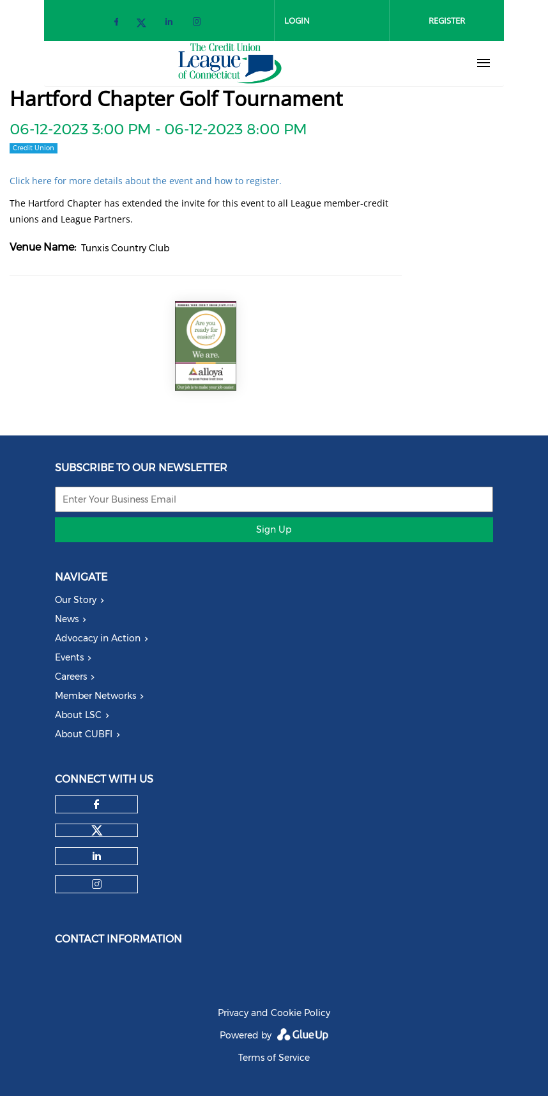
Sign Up (273, 529)
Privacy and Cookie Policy (274, 1013)
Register (447, 20)
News (67, 619)
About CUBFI (83, 734)
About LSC (78, 715)
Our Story (75, 600)
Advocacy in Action (98, 638)
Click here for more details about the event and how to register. (146, 181)
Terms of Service (274, 1057)
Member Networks (95, 695)
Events (69, 657)
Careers (71, 676)
